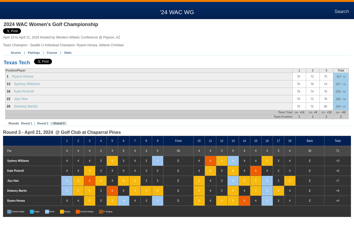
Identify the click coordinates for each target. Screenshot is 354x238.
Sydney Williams (27, 84)
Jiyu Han (21, 99)
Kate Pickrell (24, 91)
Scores (16, 52)
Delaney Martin (26, 106)
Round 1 (26, 123)
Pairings (34, 52)
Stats (68, 52)
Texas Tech (17, 62)
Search (342, 12)
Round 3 (58, 123)
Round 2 (42, 123)
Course (52, 52)
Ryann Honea (22, 76)
